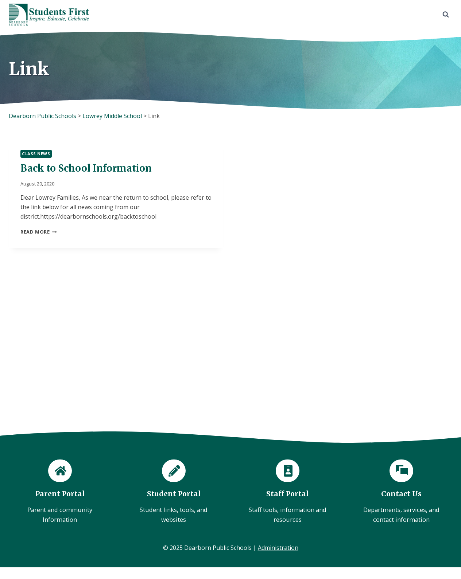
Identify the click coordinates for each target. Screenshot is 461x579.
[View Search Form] (445, 14)
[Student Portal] (174, 492)
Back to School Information (86, 168)
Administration (278, 548)
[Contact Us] (401, 492)
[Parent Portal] (60, 492)
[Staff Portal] (287, 492)
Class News (36, 153)
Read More (38, 231)
